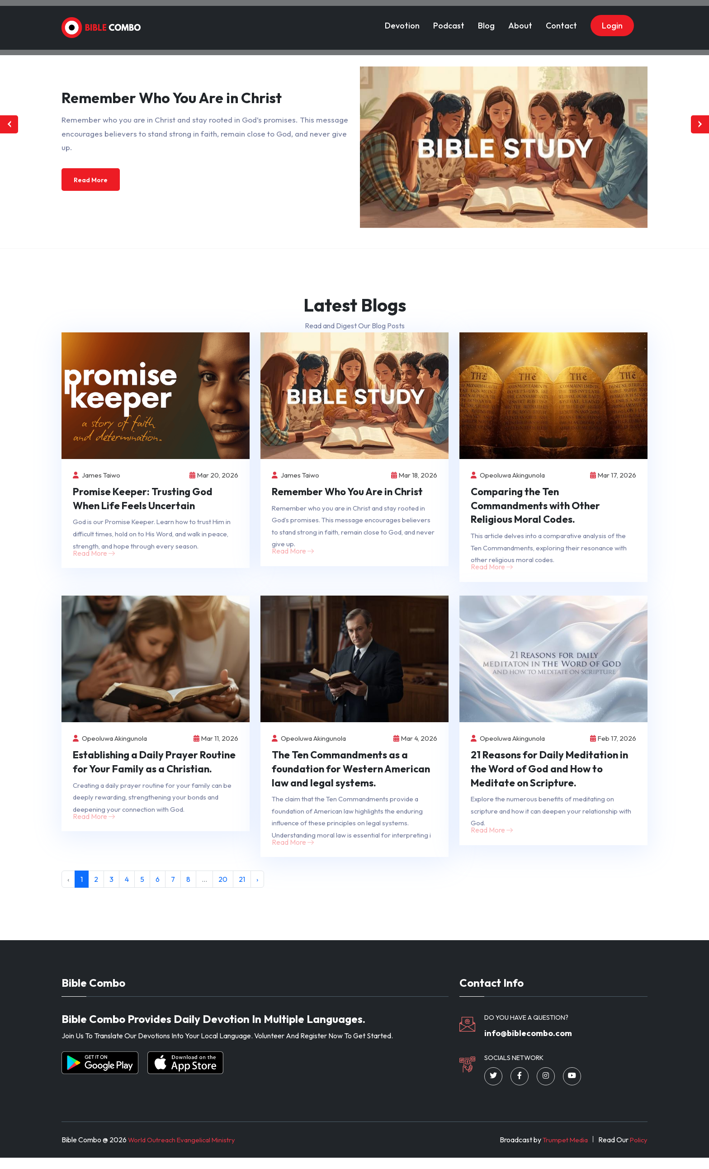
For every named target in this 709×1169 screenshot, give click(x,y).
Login (612, 19)
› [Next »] (257, 888)
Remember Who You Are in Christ (347, 492)
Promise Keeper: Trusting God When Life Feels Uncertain (143, 499)
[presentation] (9, 124)
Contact (561, 19)
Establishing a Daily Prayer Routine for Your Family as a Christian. (154, 766)
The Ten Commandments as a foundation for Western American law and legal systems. (351, 773)
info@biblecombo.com (535, 1043)
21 (242, 888)
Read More (93, 180)
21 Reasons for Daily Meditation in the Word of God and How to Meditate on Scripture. (549, 773)
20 (222, 888)
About (520, 19)
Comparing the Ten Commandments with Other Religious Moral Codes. (535, 506)
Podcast (448, 19)
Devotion (402, 19)
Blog (486, 19)
